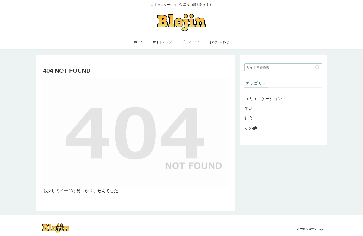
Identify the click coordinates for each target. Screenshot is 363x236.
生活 (248, 108)
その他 (250, 128)
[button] (317, 67)
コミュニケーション (263, 98)
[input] (283, 67)
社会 (248, 118)
